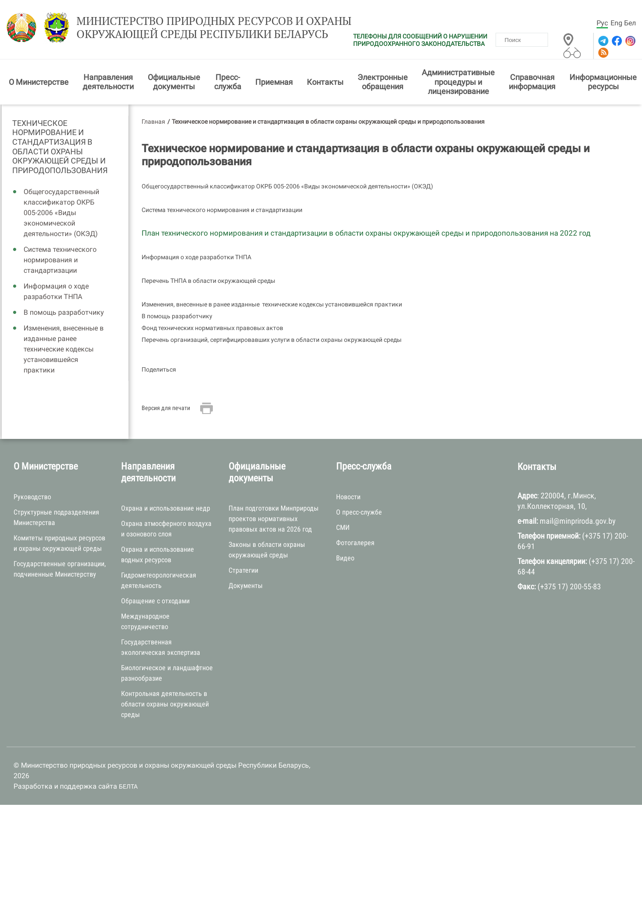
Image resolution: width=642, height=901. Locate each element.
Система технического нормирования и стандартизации (60, 261)
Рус (602, 23)
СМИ (343, 529)
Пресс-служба (227, 83)
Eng (616, 23)
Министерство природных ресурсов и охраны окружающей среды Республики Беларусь (203, 29)
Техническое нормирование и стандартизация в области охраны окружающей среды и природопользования (60, 148)
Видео (345, 559)
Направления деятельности (108, 83)
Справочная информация (532, 83)
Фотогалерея (355, 544)
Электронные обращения (382, 83)
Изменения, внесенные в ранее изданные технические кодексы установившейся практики (272, 306)
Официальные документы (174, 83)
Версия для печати (166, 409)
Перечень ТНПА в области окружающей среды (208, 282)
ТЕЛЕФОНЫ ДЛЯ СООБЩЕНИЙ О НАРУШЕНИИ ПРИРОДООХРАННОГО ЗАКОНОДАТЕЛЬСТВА (420, 40)
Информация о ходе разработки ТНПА (56, 293)
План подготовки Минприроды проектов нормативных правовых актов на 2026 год (274, 520)
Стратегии (243, 572)
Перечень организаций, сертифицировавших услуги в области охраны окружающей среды (272, 341)
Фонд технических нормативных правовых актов (212, 329)
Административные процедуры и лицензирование (458, 83)
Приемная (274, 83)
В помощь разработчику (64, 314)
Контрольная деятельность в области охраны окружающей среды (165, 705)
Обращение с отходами (155, 602)
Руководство (32, 498)
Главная (153, 122)
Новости (348, 498)
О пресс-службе (359, 513)
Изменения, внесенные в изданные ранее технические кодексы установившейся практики (64, 351)
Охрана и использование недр (165, 510)
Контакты (325, 83)
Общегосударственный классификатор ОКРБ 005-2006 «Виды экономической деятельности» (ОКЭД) (61, 214)
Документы (246, 587)
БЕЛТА (128, 788)
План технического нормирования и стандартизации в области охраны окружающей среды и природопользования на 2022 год (366, 234)
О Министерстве (39, 83)
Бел (630, 23)
